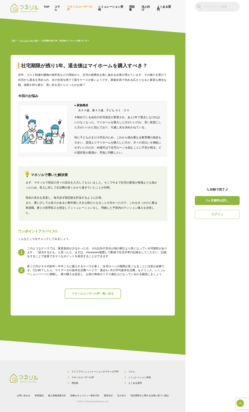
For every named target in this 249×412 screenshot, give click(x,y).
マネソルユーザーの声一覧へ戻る (93, 293)
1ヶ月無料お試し (217, 200)
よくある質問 (164, 8)
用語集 (132, 8)
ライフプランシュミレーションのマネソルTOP (95, 371)
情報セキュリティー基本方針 (85, 395)
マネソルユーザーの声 (79, 8)
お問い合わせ (23, 395)
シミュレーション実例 (110, 8)
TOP (47, 6)
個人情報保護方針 (57, 395)
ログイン (217, 214)
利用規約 (39, 395)
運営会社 (108, 395)
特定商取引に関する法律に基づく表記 (150, 395)
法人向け (146, 8)
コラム (57, 8)
